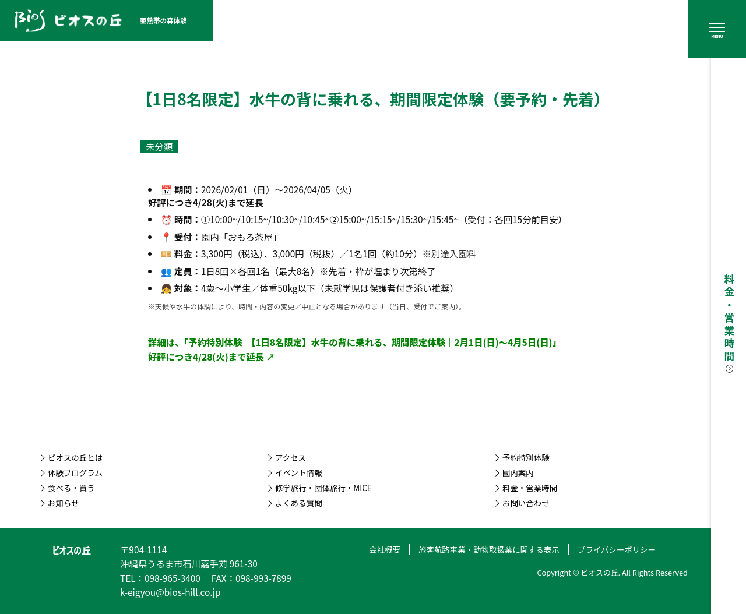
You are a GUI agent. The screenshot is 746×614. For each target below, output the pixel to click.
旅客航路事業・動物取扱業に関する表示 (489, 549)
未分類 (159, 146)
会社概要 (384, 549)
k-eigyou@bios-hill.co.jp (170, 591)
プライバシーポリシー (617, 549)
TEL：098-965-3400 (160, 577)
